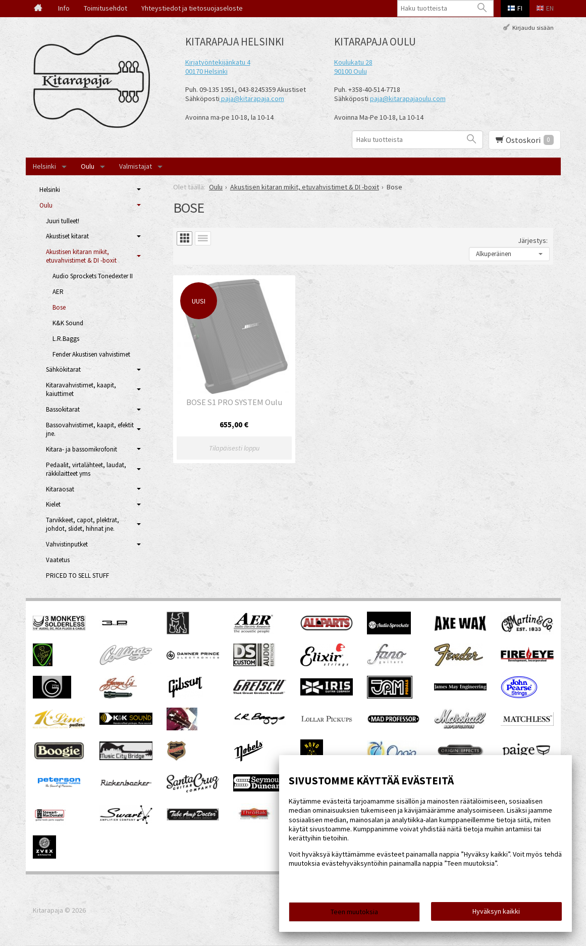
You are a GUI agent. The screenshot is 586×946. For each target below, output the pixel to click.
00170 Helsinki (206, 71)
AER (58, 291)
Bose (59, 307)
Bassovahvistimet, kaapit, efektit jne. (90, 429)
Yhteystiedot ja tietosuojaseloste (192, 8)
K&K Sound (67, 323)
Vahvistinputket (67, 544)
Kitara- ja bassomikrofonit (81, 449)
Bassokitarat (63, 409)
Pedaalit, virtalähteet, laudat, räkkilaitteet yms (86, 469)
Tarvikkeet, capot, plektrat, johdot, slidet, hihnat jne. (82, 524)
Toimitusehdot (105, 8)
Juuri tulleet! (62, 221)
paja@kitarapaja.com (252, 98)
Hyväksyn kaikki (496, 911)
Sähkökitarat (63, 369)
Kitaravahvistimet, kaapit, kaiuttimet (81, 389)
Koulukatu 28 (353, 62)
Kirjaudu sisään (533, 27)
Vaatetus (58, 560)
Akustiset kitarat (67, 236)
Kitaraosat (60, 489)
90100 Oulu (350, 71)
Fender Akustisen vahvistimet (91, 354)
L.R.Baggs (65, 338)
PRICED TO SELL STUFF (77, 575)
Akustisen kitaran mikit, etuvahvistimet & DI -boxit (81, 256)
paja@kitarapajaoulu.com (408, 98)
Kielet (53, 504)
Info (64, 8)
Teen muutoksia (354, 911)
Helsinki (44, 166)
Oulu (87, 166)
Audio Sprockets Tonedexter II (92, 276)
